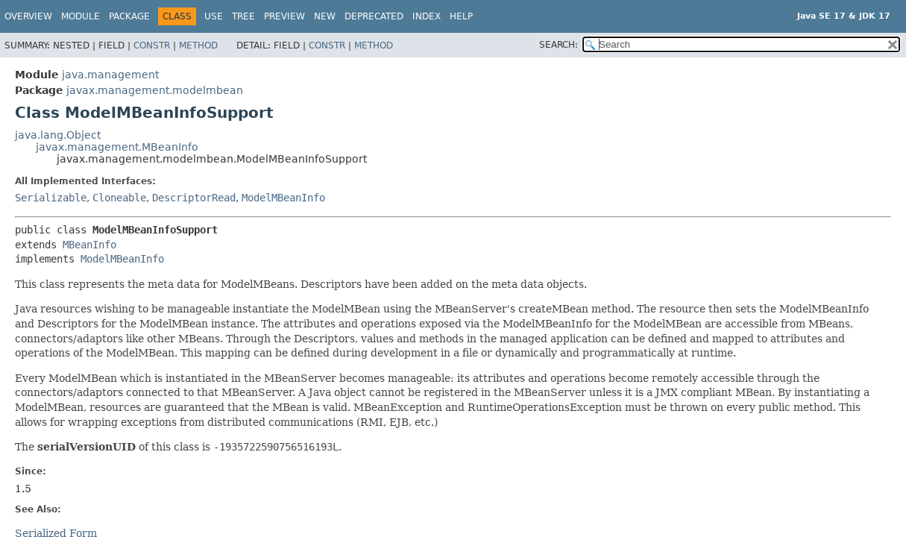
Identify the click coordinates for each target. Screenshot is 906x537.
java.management (110, 75)
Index (426, 16)
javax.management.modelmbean (154, 90)
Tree (243, 16)
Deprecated (374, 16)
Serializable (50, 198)
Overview (28, 16)
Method (198, 45)
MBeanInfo (89, 245)
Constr (151, 45)
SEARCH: (558, 45)
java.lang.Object (58, 135)
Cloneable (119, 198)
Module (80, 16)
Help (461, 16)
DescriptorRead (194, 198)
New (325, 16)
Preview (284, 16)
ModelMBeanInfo (283, 198)
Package (129, 16)
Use (213, 16)
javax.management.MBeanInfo (117, 147)
